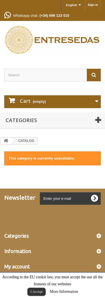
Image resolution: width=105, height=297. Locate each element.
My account (17, 266)
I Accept (37, 291)
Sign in (93, 4)
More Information (64, 291)
